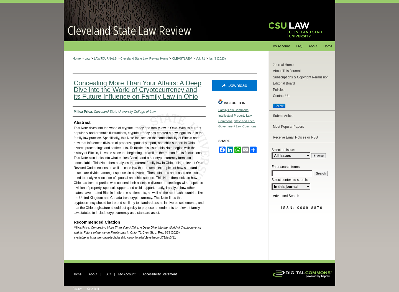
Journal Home (283, 65)
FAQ (107, 274)
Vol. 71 (200, 58)
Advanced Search (286, 196)
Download (234, 85)
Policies (278, 90)
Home (77, 58)
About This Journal (287, 71)
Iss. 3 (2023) (217, 58)
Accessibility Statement (160, 274)
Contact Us (281, 96)
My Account (126, 274)
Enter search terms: (286, 167)
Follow (279, 105)
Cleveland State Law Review (161, 20)
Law (87, 58)
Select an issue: (283, 150)
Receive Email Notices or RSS (295, 137)
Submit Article (283, 116)
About (93, 274)
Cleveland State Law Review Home (144, 58)
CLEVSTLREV (182, 58)
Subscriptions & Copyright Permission (301, 77)
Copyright (93, 288)
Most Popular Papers (288, 127)
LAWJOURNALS (105, 58)
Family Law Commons (233, 110)
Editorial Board (284, 83)
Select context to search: (290, 180)
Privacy (77, 288)
